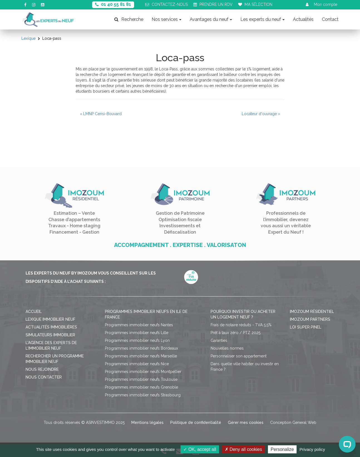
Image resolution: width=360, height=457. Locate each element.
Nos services (166, 19)
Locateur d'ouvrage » (261, 114)
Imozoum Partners (310, 319)
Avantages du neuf (211, 19)
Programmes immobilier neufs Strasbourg (143, 395)
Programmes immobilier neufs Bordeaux (141, 348)
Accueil (34, 311)
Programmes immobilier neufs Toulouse (141, 379)
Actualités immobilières (51, 327)
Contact (330, 19)
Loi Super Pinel (305, 327)
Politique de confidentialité (195, 422)
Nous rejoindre (42, 369)
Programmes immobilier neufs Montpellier (143, 371)
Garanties (219, 340)
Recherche (128, 19)
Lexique (28, 38)
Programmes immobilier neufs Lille (136, 332)
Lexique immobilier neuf (50, 319)
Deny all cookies (243, 449)
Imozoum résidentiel (312, 311)
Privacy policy (312, 449)
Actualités (303, 19)
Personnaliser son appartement (239, 356)
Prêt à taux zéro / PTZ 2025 (235, 332)
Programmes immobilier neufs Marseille (141, 356)
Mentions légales (147, 422)
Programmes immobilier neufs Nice (137, 364)
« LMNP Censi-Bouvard (101, 114)
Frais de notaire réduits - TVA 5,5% (241, 325)
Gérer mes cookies (245, 422)
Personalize (282, 449)
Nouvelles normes (227, 348)
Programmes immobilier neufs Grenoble (141, 387)
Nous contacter (44, 377)
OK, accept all (199, 449)
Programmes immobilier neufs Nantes (139, 325)
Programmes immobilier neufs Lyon (137, 340)
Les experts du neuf (262, 19)
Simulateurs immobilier (50, 335)
